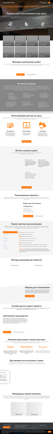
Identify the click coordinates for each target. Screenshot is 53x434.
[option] (26, 20)
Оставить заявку (20, 74)
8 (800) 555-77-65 (43, 2)
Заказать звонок (6, 427)
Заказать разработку (26, 141)
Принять (49, 431)
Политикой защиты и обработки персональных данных (18, 432)
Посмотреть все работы (31, 74)
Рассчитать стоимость (26, 187)
